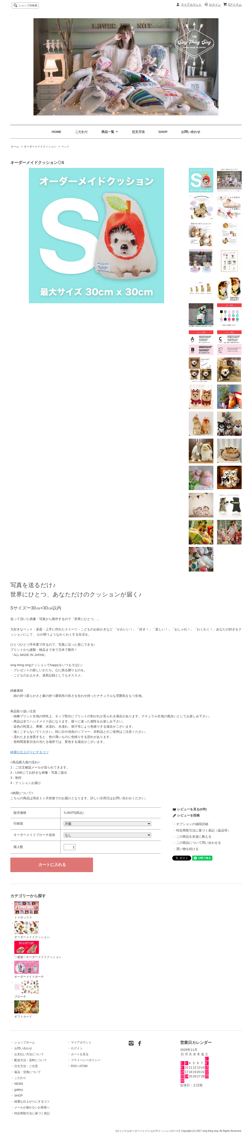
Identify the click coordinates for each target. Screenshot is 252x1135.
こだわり (81, 132)
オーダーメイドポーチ (29, 970)
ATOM (83, 1066)
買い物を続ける (187, 849)
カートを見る (80, 1054)
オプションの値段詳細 (192, 824)
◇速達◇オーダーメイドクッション (38, 950)
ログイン (215, 4)
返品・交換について (27, 1072)
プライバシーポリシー (85, 1060)
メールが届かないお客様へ (32, 1107)
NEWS (18, 1084)
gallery (18, 1089)
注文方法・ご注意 (26, 1066)
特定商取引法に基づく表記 (32, 1113)
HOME (56, 132)
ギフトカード (26, 1009)
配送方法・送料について (30, 1060)
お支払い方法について (29, 1054)
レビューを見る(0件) (192, 809)
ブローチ (26, 989)
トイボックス (26, 910)
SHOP (163, 132)
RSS (74, 1066)
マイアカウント (191, 4)
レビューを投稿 (188, 815)
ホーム (15, 146)
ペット (65, 146)
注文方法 (138, 132)
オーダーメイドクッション (40, 146)
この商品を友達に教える (193, 836)
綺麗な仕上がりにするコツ (29, 752)
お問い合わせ (190, 132)
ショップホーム (24, 1042)
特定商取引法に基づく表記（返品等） (203, 830)
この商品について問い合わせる (198, 843)
